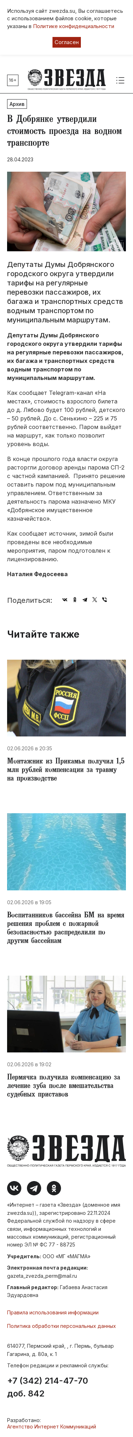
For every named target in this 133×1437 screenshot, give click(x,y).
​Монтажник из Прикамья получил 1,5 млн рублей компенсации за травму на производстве (65, 770)
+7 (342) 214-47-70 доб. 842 (47, 1387)
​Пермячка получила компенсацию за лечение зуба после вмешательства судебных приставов (63, 1086)
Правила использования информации (53, 1312)
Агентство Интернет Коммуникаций (51, 1426)
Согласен (67, 42)
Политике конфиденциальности (73, 26)
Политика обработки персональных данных (61, 1326)
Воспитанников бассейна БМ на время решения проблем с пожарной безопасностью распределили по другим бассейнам (65, 929)
